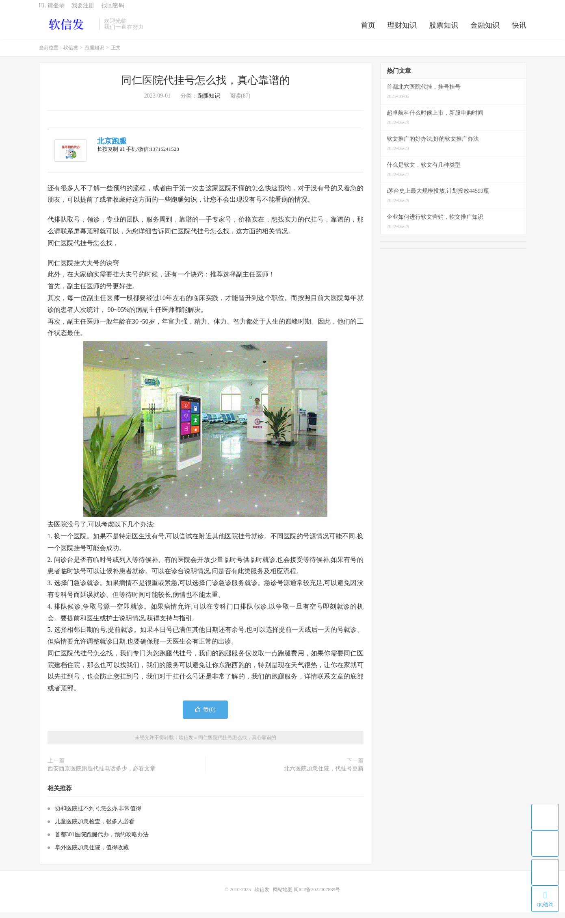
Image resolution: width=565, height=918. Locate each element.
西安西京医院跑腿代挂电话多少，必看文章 (102, 775)
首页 (368, 30)
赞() (205, 715)
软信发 (67, 28)
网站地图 (282, 895)
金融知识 (485, 30)
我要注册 (82, 10)
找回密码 (113, 10)
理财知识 (402, 30)
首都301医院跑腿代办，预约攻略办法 (102, 840)
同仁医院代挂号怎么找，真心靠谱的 (205, 86)
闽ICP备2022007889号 (317, 895)
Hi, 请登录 (52, 10)
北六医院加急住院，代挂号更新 (324, 775)
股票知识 (443, 30)
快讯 (519, 30)
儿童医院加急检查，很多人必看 (94, 827)
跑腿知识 (94, 54)
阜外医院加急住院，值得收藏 (92, 853)
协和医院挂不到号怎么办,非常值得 (98, 814)
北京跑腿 (111, 147)
